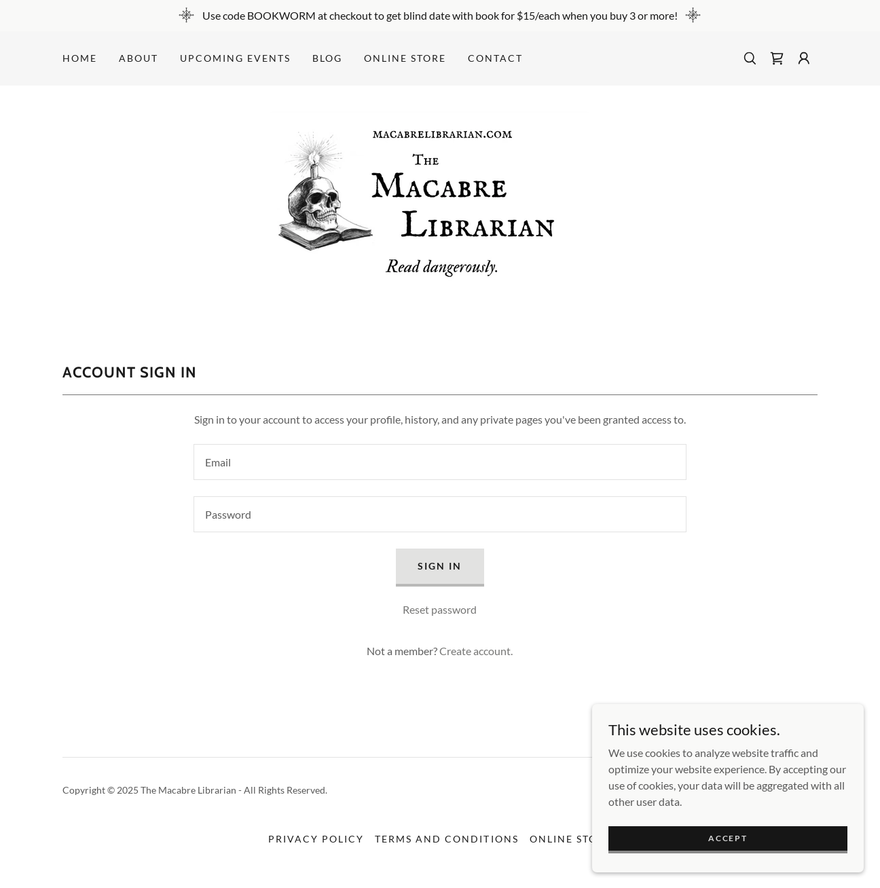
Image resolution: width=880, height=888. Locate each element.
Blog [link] (327, 58)
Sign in (440, 566)
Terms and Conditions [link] (446, 839)
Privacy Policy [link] (316, 839)
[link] (776, 58)
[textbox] (440, 462)
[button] (804, 58)
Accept (727, 838)
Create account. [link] (476, 650)
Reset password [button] (440, 609)
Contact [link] (495, 58)
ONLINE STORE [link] (405, 58)
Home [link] (79, 58)
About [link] (138, 58)
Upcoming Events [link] (235, 58)
